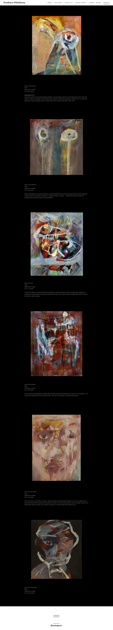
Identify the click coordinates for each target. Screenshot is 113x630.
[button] (106, 3)
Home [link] (50, 2)
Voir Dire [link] (58, 2)
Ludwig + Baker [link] (95, 2)
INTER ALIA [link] (68, 2)
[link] (18, 3)
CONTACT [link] (57, 615)
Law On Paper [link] (80, 2)
